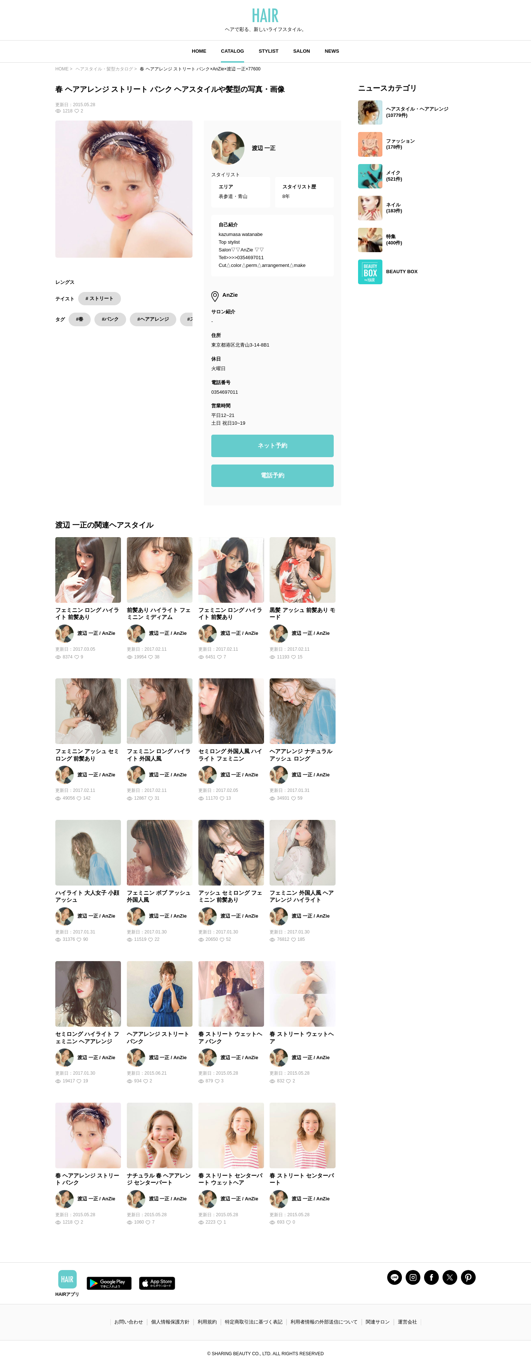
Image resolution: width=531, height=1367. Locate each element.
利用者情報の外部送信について (324, 1322)
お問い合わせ (128, 1322)
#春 (79, 319)
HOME (199, 51)
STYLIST (268, 51)
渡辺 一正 (263, 148)
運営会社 (407, 1322)
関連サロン (378, 1322)
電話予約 (272, 475)
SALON (301, 51)
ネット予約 (272, 445)
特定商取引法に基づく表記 (253, 1322)
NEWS (332, 51)
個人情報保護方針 (170, 1322)
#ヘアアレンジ (153, 319)
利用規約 (207, 1322)
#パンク (110, 319)
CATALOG (232, 51)
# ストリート (100, 298)
